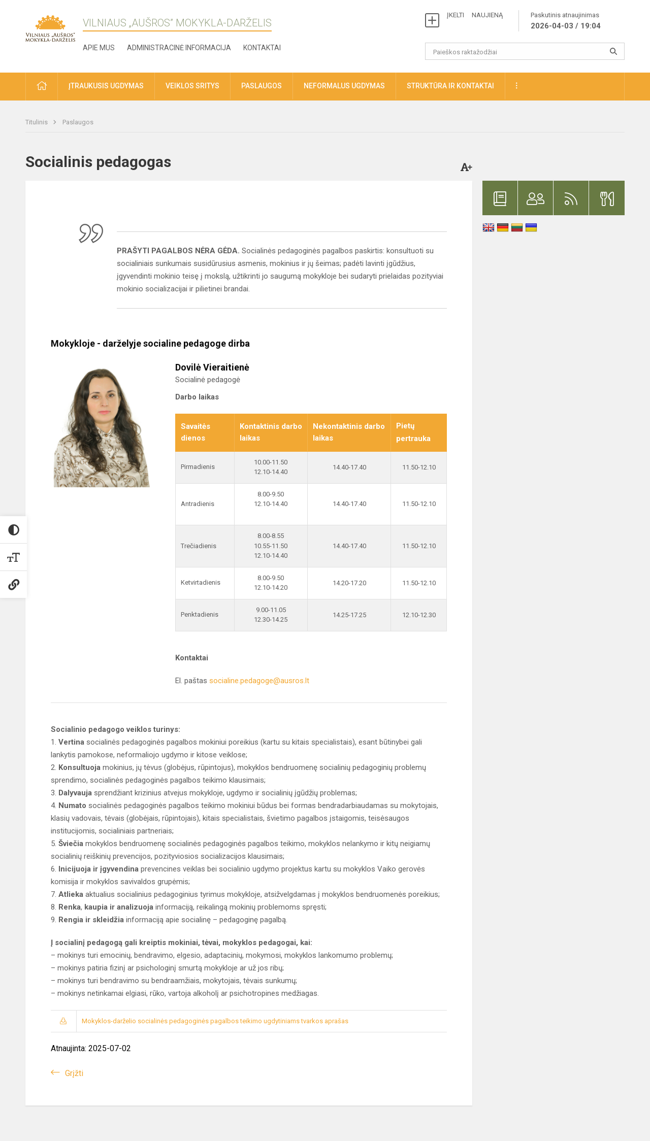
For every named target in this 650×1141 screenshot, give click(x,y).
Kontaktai (262, 48)
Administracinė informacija (179, 48)
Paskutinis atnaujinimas (566, 21)
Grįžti (74, 1073)
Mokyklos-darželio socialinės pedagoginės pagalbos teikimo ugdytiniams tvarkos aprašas (215, 1021)
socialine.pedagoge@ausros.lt (259, 680)
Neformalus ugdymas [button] (344, 86)
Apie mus (99, 48)
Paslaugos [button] (261, 86)
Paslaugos (77, 122)
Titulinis (37, 122)
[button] (41, 86)
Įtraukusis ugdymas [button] (106, 86)
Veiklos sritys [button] (192, 86)
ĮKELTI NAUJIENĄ (475, 15)
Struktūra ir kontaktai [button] (450, 86)
